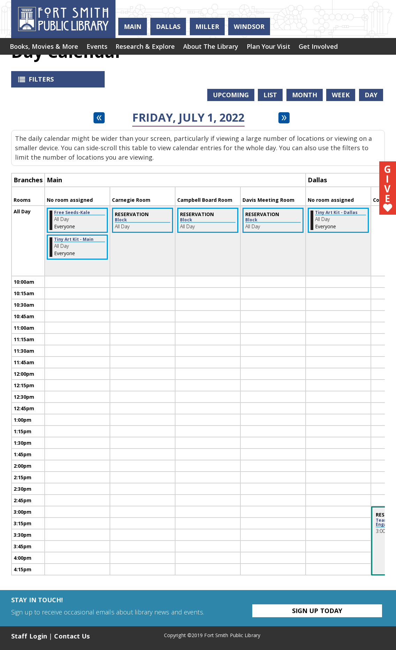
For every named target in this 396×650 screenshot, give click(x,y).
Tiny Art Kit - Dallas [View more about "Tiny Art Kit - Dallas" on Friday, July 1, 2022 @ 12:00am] (336, 213)
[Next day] (284, 117)
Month (304, 95)
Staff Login (29, 636)
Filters (34, 81)
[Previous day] (99, 117)
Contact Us (72, 636)
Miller (207, 26)
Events (97, 46)
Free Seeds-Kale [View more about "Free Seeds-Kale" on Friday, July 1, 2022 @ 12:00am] (72, 213)
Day (371, 95)
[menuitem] (44, 46)
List (270, 95)
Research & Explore (145, 46)
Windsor (249, 26)
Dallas (168, 26)
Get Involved (318, 46)
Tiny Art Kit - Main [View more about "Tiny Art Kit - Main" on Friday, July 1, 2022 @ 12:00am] (74, 239)
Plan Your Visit (269, 46)
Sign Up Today (317, 610)
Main (132, 26)
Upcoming (231, 95)
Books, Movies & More (44, 46)
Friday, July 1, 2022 (188, 117)
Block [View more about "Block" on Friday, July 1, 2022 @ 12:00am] (121, 220)
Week (341, 95)
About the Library (211, 46)
